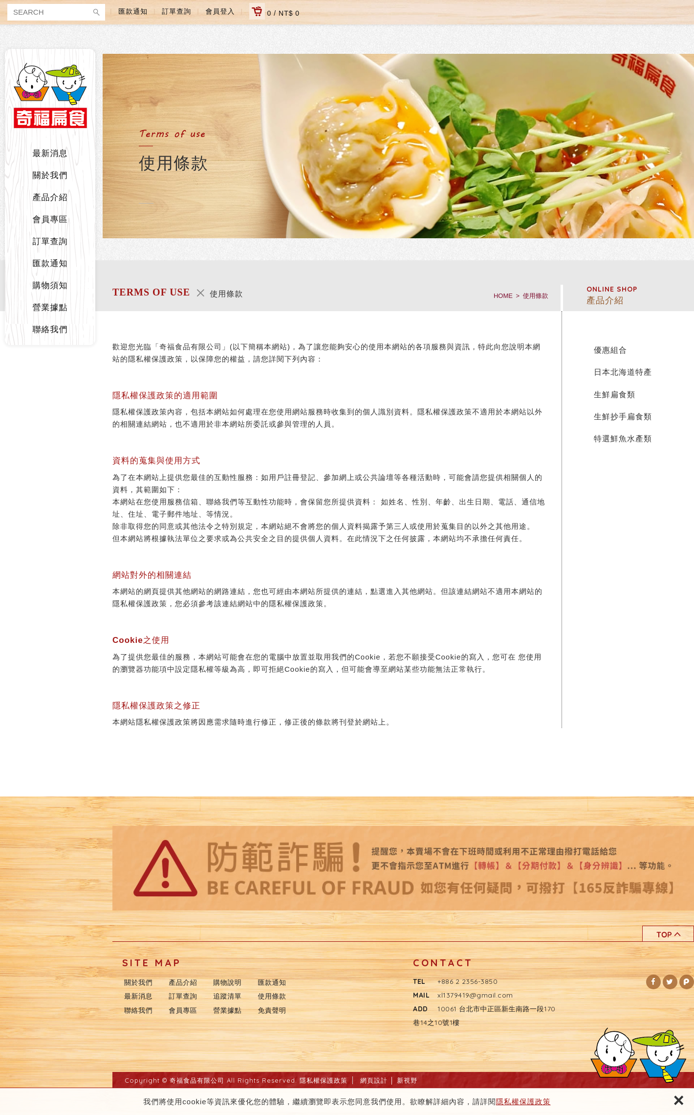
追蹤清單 (227, 996)
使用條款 (272, 996)
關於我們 (50, 175)
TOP (668, 934)
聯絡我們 (50, 329)
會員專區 (50, 219)
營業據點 (50, 307)
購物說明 (227, 982)
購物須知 (50, 285)
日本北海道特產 (623, 372)
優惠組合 (610, 350)
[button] (653, 982)
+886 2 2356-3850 (467, 981)
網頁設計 (374, 1080)
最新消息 (50, 153)
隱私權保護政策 (523, 1101)
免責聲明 (272, 1010)
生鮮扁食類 (614, 394)
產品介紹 (50, 197)
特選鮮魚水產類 (623, 438)
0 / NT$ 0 (274, 11)
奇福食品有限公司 (50, 95)
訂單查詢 (176, 11)
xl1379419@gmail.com (475, 995)
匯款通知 (133, 11)
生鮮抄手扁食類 (623, 416)
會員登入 (220, 11)
